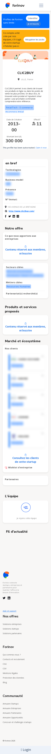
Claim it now (41, 147)
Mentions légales (10, 673)
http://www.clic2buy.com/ (21, 211)
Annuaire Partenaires (12, 713)
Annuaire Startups (11, 703)
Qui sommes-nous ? (12, 654)
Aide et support (9, 611)
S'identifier (33, 18)
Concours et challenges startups (17, 722)
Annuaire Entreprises (12, 708)
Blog (5, 682)
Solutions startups (11, 628)
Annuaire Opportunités (13, 717)
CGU (5, 664)
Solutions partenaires (12, 633)
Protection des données (13, 677)
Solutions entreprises (12, 624)
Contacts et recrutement (14, 659)
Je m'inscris (33, 23)
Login (26, 749)
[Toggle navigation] (41, 5)
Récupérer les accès (34, 39)
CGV (4, 668)
